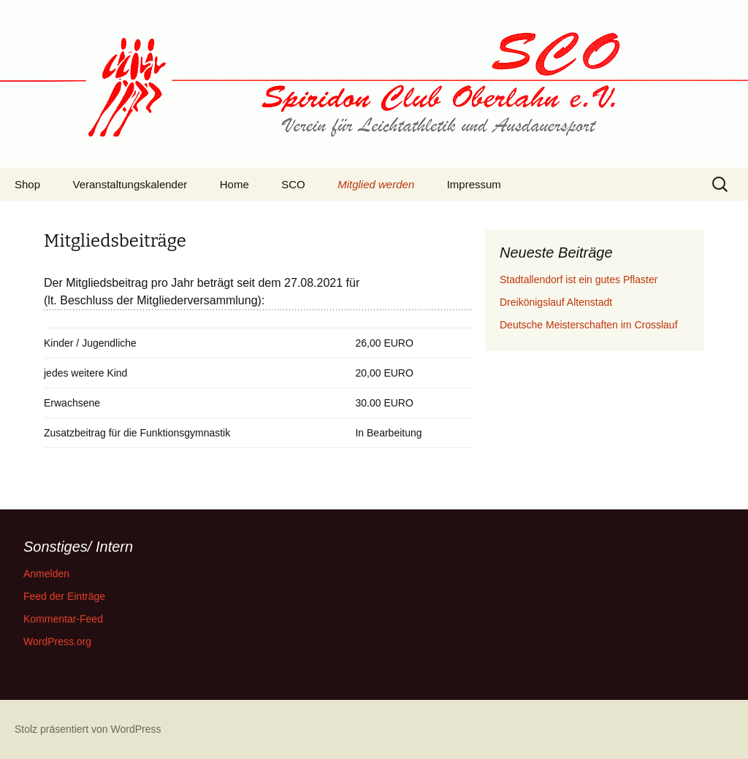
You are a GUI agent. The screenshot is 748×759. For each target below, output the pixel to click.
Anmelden (46, 573)
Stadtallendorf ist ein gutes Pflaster (578, 279)
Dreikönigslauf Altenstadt (556, 302)
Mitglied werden (375, 184)
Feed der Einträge (64, 596)
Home (234, 184)
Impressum (474, 184)
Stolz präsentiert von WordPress (88, 729)
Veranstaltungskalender (130, 184)
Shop (27, 184)
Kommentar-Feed (63, 619)
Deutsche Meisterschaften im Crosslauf (589, 325)
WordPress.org (57, 641)
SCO (293, 184)
